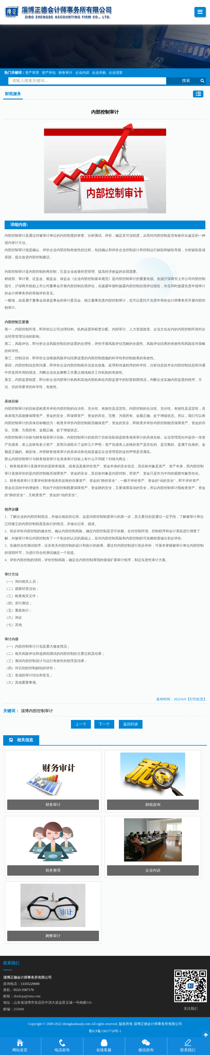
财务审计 (65, 73)
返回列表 (130, 724)
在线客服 (103, 1050)
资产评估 (49, 73)
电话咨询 (62, 1050)
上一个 (81, 724)
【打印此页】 (196, 699)
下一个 (104, 724)
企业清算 (116, 73)
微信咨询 (145, 1050)
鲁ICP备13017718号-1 (105, 1031)
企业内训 (82, 73)
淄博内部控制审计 (37, 711)
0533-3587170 (24, 990)
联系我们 (187, 1050)
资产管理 (32, 73)
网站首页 (19, 1050)
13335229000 (30, 984)
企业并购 (99, 73)
